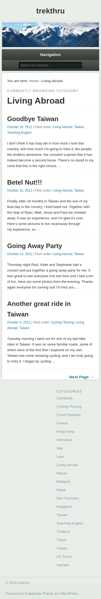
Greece (62, 423)
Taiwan (79, 127)
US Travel (64, 557)
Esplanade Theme (39, 593)
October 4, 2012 (18, 322)
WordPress (69, 593)
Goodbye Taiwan (32, 118)
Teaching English (19, 133)
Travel (61, 540)
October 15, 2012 (19, 190)
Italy (60, 448)
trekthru (50, 11)
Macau (62, 473)
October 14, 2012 (19, 254)
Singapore (64, 507)
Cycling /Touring (62, 322)
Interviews (64, 440)
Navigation (50, 54)
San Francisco (68, 498)
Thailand (63, 532)
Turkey (62, 548)
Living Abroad (62, 127)
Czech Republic (69, 415)
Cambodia (64, 398)
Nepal (61, 490)
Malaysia (63, 482)
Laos (60, 456)
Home (34, 81)
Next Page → (81, 377)
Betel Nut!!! (24, 182)
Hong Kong (65, 431)
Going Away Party (34, 245)
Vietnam (63, 565)
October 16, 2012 (19, 127)
